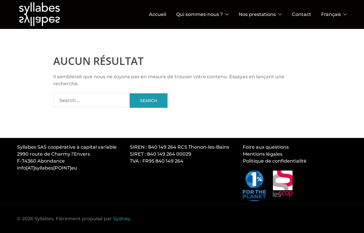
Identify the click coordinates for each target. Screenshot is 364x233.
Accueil (157, 14)
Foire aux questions (266, 147)
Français (331, 14)
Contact (301, 14)
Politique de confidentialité (274, 161)
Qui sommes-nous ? (199, 14)
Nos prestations (257, 14)
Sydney (121, 218)
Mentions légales (262, 154)
